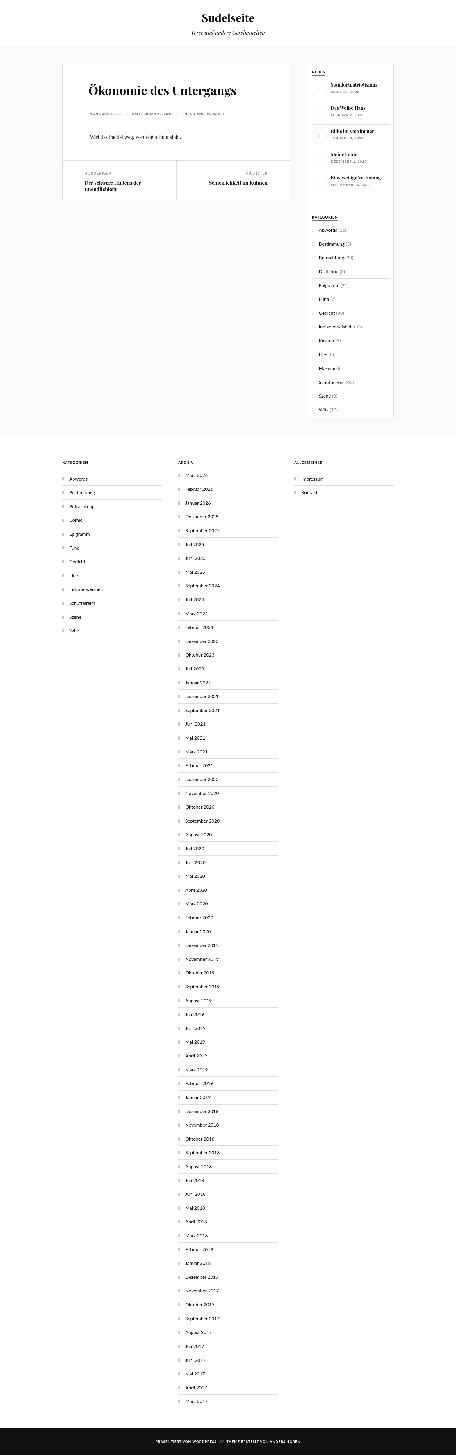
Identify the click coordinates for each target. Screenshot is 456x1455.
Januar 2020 (198, 931)
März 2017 (196, 1401)
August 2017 (198, 1332)
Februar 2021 (199, 765)
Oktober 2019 (200, 972)
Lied (323, 354)
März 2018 (196, 1235)
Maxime (327, 368)
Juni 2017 (195, 1360)
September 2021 (202, 710)
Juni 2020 (195, 862)
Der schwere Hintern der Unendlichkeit (113, 185)
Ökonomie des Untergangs (166, 89)
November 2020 (202, 793)
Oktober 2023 (200, 654)
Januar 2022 (198, 682)
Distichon (329, 271)
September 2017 (202, 1318)
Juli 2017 (194, 1346)
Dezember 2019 (201, 945)
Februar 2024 (199, 627)
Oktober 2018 (200, 1138)
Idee (73, 575)
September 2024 (202, 585)
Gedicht (327, 313)
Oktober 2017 (200, 1304)
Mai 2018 (195, 1208)
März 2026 (196, 475)
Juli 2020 (194, 848)
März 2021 (196, 751)
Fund (324, 299)
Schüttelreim (332, 382)
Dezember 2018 (201, 1111)
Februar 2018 (199, 1249)
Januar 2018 (198, 1263)
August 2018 (198, 1166)
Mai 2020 (195, 876)
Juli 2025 (194, 544)
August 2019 (198, 1000)
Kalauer (326, 340)
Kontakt (309, 492)
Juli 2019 (194, 1014)
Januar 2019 (198, 1097)
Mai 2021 (195, 737)
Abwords (328, 230)
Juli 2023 (194, 668)
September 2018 (202, 1152)
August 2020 (198, 834)
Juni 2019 (195, 1028)
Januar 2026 (198, 503)
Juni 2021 (195, 723)
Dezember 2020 (201, 779)
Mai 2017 (195, 1373)
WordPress (204, 1441)
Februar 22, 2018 (156, 114)
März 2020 (196, 903)
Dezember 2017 (201, 1277)
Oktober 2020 (200, 807)
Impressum (312, 478)
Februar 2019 (199, 1083)
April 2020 (196, 890)
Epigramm (329, 285)
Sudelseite (228, 17)
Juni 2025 (195, 558)
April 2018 (196, 1221)
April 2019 (196, 1055)
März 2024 (196, 613)
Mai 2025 (195, 572)
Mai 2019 (195, 1041)
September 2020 (202, 820)
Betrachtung (331, 257)
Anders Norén (285, 1441)
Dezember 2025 (201, 516)
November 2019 (202, 959)
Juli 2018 (194, 1180)
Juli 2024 (194, 599)
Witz (324, 409)
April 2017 (196, 1387)
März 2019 (196, 1069)
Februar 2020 (199, 917)
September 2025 (202, 530)
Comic (75, 520)
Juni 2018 (195, 1194)
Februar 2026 (199, 489)
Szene (325, 395)
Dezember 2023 (201, 641)
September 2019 (202, 986)
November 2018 (202, 1124)
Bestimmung (332, 244)
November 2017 (202, 1290)
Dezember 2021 (201, 696)
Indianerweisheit (207, 114)
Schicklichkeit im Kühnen (238, 182)
